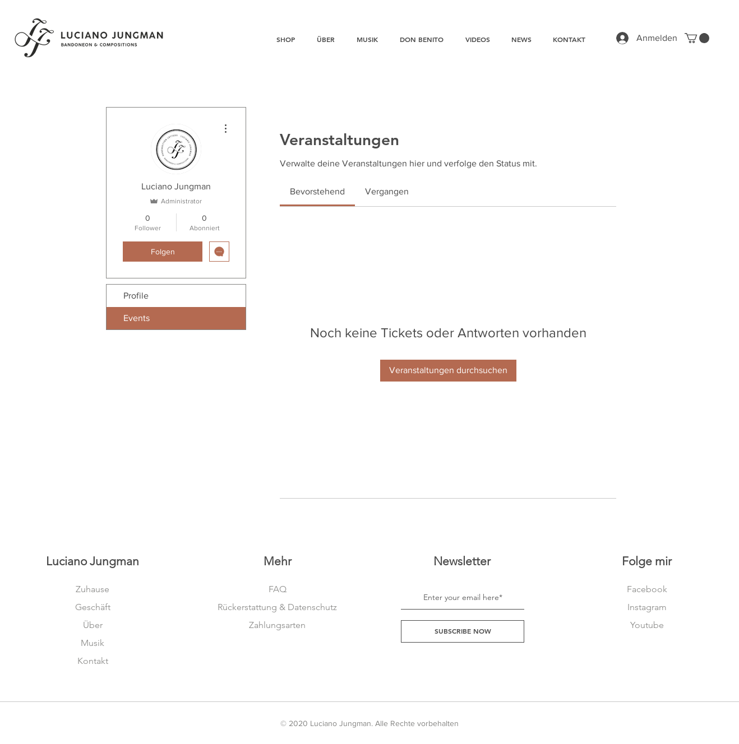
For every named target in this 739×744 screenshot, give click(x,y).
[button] (697, 38)
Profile (136, 295)
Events (136, 318)
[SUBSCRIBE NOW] (462, 631)
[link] (317, 191)
